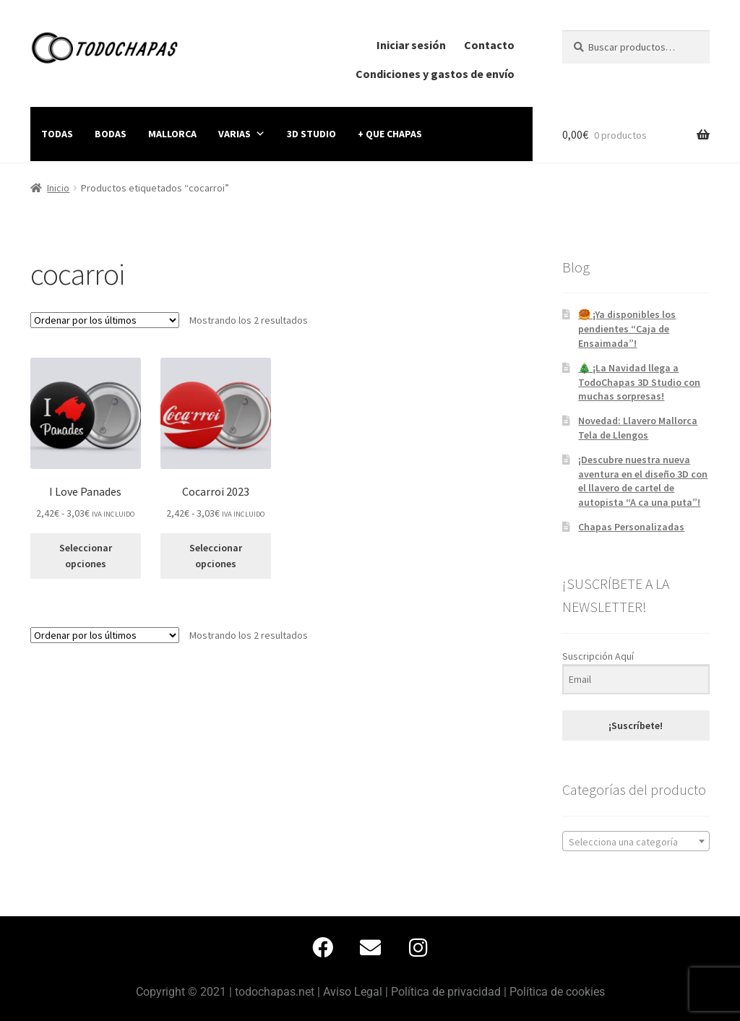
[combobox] (636, 841)
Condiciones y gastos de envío (435, 73)
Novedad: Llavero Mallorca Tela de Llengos (637, 427)
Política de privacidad (446, 992)
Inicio (58, 187)
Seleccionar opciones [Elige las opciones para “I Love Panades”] (85, 556)
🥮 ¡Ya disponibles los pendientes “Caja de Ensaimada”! (627, 329)
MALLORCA (172, 133)
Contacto (489, 45)
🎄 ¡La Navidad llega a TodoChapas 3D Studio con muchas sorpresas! (639, 382)
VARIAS (241, 133)
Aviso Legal (352, 992)
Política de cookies (557, 992)
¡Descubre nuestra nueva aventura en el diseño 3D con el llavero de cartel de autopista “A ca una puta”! (642, 481)
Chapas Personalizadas (631, 526)
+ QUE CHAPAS (390, 133)
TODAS (57, 133)
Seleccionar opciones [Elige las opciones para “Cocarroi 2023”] (215, 556)
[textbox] (636, 842)
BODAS (110, 133)
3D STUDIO (311, 133)
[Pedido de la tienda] (104, 320)
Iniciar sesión (411, 45)
